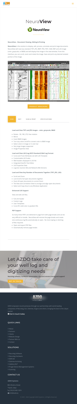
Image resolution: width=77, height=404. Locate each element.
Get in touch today (17, 314)
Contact (11, 342)
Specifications (46, 119)
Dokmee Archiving (15, 361)
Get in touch (15, 281)
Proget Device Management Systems (21, 367)
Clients (11, 334)
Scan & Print (31, 119)
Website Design (14, 337)
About (11, 329)
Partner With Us (14, 339)
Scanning (12, 369)
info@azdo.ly (14, 393)
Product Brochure (39, 106)
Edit (19, 119)
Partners (12, 331)
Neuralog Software (15, 354)
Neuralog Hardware (16, 356)
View (12, 119)
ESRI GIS (12, 359)
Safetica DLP (13, 364)
